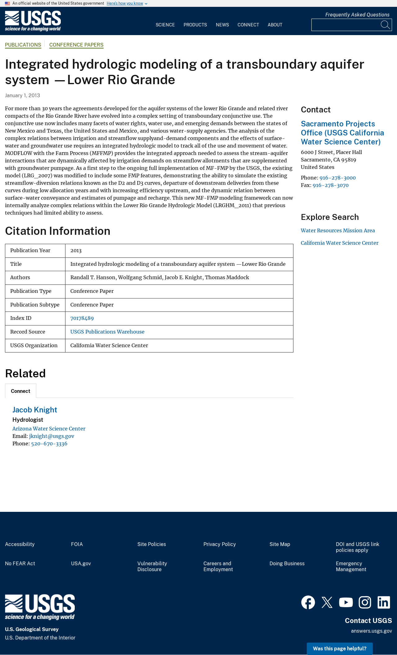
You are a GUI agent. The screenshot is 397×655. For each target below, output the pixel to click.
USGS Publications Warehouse (107, 332)
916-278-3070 (331, 185)
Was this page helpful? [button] (340, 649)
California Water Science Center (339, 243)
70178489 (82, 318)
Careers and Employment (218, 566)
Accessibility (20, 544)
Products (195, 24)
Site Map (280, 544)
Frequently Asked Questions (357, 15)
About (275, 24)
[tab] (20, 391)
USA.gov (81, 563)
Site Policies (151, 544)
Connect (248, 24)
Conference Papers (76, 45)
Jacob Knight (34, 409)
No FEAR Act (20, 563)
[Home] (33, 30)
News (222, 24)
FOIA (77, 544)
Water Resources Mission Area (338, 230)
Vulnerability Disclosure (152, 566)
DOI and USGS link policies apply (357, 547)
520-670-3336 (49, 443)
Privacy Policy (219, 544)
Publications (23, 45)
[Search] (386, 25)
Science (165, 24)
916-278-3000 (337, 178)
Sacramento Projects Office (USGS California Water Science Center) (342, 132)
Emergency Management (351, 566)
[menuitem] (165, 21)
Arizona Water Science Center (48, 428)
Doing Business (287, 563)
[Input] (351, 25)
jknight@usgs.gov (51, 436)
